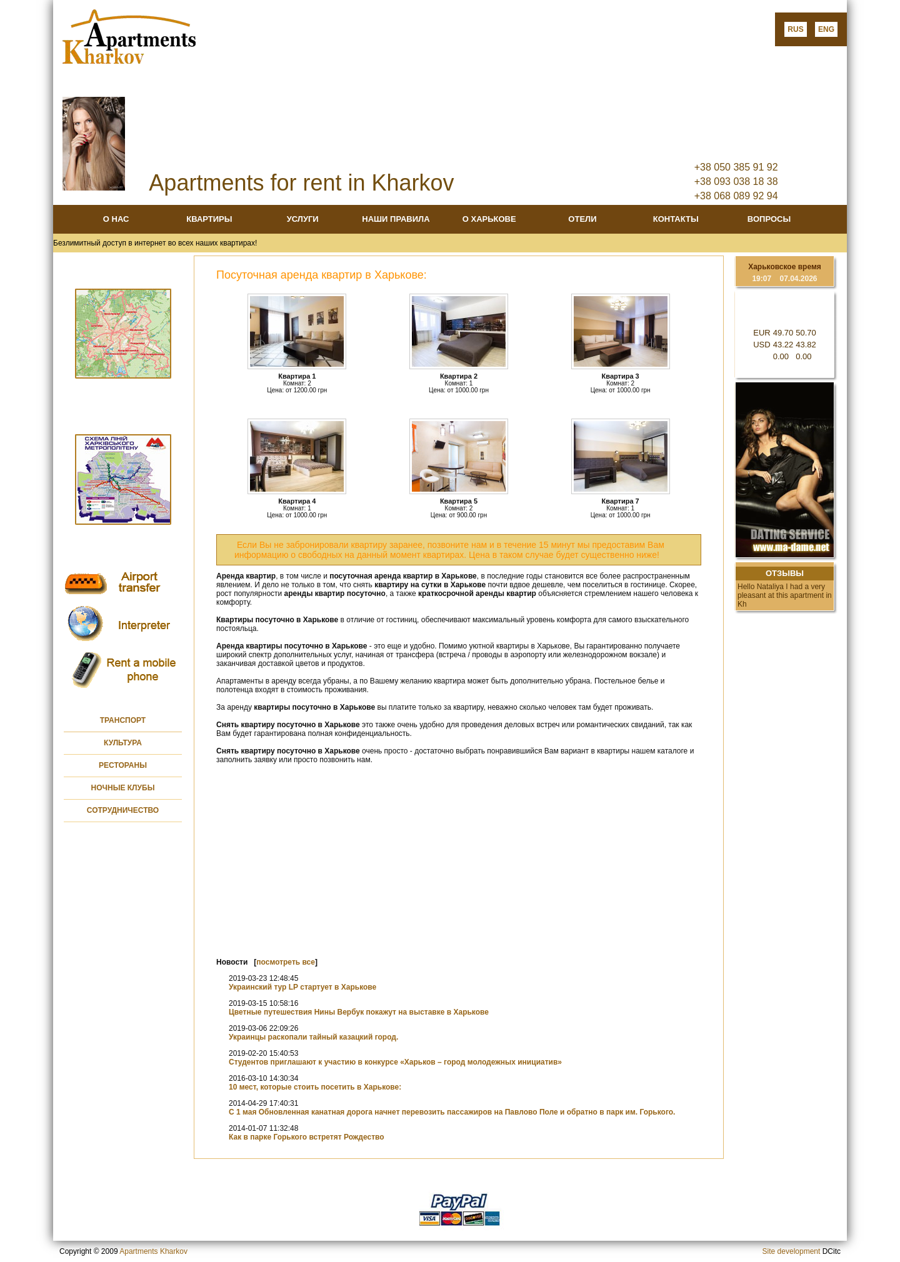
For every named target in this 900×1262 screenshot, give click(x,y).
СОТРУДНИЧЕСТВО (123, 810)
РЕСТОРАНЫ (123, 765)
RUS (795, 29)
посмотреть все (285, 962)
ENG (826, 29)
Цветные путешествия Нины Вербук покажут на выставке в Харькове (359, 1012)
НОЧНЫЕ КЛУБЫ (123, 787)
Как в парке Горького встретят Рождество (306, 1137)
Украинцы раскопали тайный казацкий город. (313, 1037)
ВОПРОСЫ (769, 219)
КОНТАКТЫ (676, 219)
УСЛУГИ (303, 219)
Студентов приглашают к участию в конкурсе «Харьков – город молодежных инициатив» (395, 1062)
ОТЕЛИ (582, 219)
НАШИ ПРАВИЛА (395, 219)
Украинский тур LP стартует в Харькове (302, 987)
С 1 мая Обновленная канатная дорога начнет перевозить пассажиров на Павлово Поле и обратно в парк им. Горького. (452, 1112)
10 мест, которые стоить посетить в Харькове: (315, 1087)
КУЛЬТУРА (123, 742)
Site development (791, 1251)
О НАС (116, 219)
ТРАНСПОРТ (123, 720)
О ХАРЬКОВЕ (489, 219)
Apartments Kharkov (153, 1251)
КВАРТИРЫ (209, 219)
